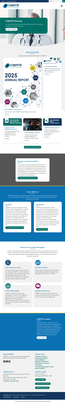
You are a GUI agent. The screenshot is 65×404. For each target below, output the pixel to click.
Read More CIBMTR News (32, 147)
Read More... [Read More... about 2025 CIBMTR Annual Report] (7, 114)
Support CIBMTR (40, 368)
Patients (3, 1)
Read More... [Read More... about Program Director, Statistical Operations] (7, 138)
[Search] (63, 1)
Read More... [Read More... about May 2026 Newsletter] (47, 74)
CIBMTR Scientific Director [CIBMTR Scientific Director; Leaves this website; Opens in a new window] (52, 128)
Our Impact (42, 337)
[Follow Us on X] (7, 361)
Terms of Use (16, 397)
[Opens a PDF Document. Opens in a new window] (22, 82)
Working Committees (41, 356)
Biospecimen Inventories (42, 363)
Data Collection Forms (13, 268)
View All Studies (42, 229)
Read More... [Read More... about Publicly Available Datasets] (27, 140)
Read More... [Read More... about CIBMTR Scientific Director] (47, 137)
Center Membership (12, 291)
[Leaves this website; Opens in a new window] (12, 122)
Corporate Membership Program (44, 366)
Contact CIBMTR (40, 379)
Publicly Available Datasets (32, 132)
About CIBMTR (11, 29)
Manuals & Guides (41, 268)
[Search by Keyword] (55, 1)
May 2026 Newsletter (50, 66)
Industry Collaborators (11, 1)
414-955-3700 (14, 381)
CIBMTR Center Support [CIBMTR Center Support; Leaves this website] (42, 387)
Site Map (23, 397)
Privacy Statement (7, 397)
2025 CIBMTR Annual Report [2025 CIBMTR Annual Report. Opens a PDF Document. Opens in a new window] (13, 109)
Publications (38, 365)
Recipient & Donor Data (42, 361)
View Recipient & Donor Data (15, 227)
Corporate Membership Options (27, 178)
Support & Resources (42, 291)
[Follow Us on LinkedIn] (9, 361)
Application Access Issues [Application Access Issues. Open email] (42, 383)
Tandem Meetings (40, 360)
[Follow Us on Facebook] (4, 361)
